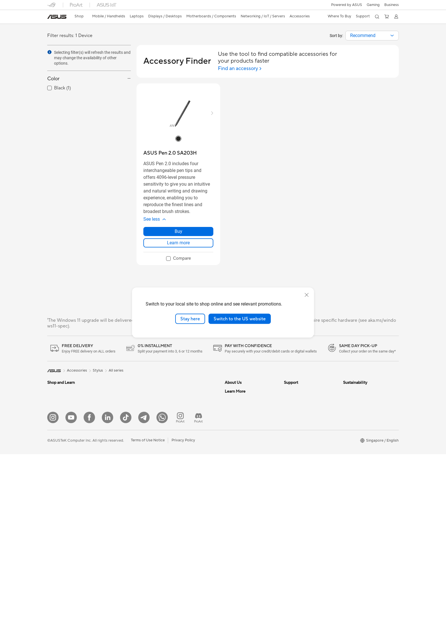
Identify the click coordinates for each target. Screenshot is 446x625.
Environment (353, 399)
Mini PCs (113, 399)
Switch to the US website (240, 318)
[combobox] (372, 35)
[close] (306, 294)
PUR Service (294, 459)
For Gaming (57, 443)
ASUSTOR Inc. (237, 442)
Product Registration (301, 408)
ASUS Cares (294, 468)
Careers (231, 399)
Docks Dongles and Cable (186, 490)
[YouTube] (71, 588)
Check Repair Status (301, 391)
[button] (373, 5)
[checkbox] (178, 258)
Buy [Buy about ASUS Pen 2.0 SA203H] (178, 231)
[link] (57, 17)
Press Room (235, 434)
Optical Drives (118, 477)
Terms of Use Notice (148, 611)
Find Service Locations (303, 399)
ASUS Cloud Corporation (246, 451)
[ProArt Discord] (198, 588)
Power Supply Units (122, 460)
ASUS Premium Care (301, 442)
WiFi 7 (170, 391)
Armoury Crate (237, 554)
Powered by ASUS (346, 5)
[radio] (178, 138)
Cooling (112, 451)
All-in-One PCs (59, 477)
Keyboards (174, 447)
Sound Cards (117, 468)
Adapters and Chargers (184, 481)
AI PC (229, 485)
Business (391, 5)
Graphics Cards (119, 434)
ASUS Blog (234, 545)
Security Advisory (299, 417)
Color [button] (53, 78)
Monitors (55, 460)
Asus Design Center (241, 502)
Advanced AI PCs (239, 494)
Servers (171, 421)
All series (116, 370)
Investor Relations (240, 417)
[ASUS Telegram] (144, 588)
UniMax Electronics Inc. (244, 459)
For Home (55, 409)
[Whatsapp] (162, 588)
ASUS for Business (240, 528)
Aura (229, 562)
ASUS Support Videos (302, 425)
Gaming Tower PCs (122, 391)
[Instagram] (53, 588)
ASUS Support (296, 451)
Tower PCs (56, 486)
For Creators (58, 426)
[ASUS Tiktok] (125, 588)
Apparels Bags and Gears (186, 473)
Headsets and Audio (182, 464)
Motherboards (118, 425)
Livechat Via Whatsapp (303, 476)
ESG (346, 391)
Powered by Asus (239, 536)
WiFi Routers (176, 399)
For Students (58, 434)
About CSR (234, 425)
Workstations (117, 408)
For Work (55, 417)
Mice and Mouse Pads (183, 456)
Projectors (56, 469)
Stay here (190, 318)
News (229, 408)
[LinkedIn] (107, 588)
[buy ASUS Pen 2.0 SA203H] (170, 153)
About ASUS (235, 391)
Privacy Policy (183, 611)
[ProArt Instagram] (180, 588)
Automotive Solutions (243, 511)
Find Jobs (233, 468)
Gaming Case (117, 442)
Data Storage (117, 485)
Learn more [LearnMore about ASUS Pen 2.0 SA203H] (178, 242)
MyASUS (291, 434)
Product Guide (237, 519)
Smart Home (175, 430)
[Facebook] (89, 588)
